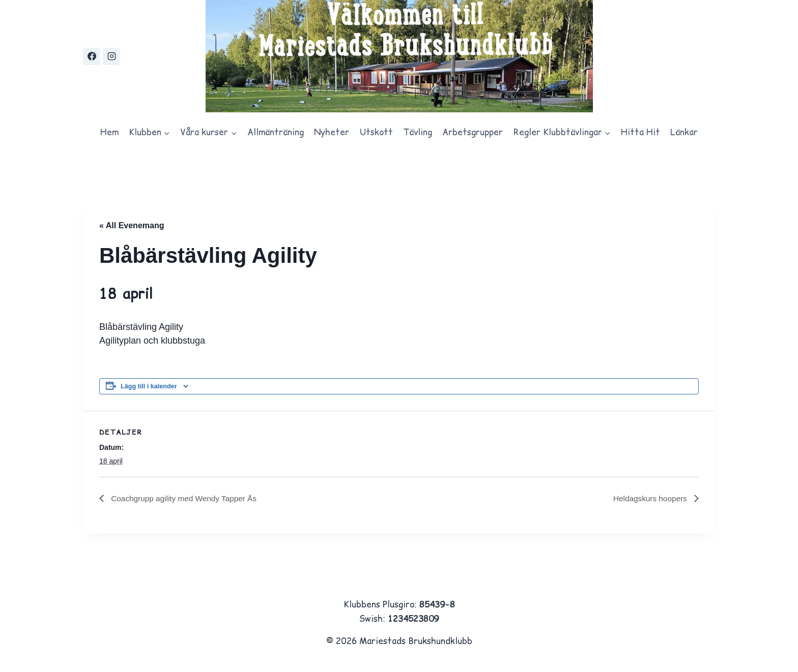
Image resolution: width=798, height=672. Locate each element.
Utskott (376, 132)
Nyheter (331, 132)
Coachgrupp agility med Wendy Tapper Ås (186, 498)
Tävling (417, 132)
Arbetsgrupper (472, 132)
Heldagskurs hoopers (649, 498)
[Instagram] (111, 56)
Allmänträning (275, 132)
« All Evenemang (131, 225)
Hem (109, 132)
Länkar (684, 132)
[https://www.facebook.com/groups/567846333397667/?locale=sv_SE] (91, 56)
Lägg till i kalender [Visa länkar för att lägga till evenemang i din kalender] (149, 386)
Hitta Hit (640, 132)
